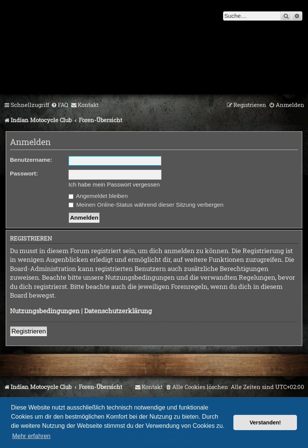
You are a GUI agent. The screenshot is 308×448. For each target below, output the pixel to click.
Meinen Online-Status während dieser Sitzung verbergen (146, 204)
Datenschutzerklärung (118, 310)
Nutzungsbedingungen (45, 310)
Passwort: (24, 173)
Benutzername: (31, 159)
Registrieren (28, 331)
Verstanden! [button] (265, 422)
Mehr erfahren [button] (31, 436)
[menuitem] (59, 105)
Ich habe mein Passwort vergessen (114, 184)
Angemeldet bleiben (98, 196)
